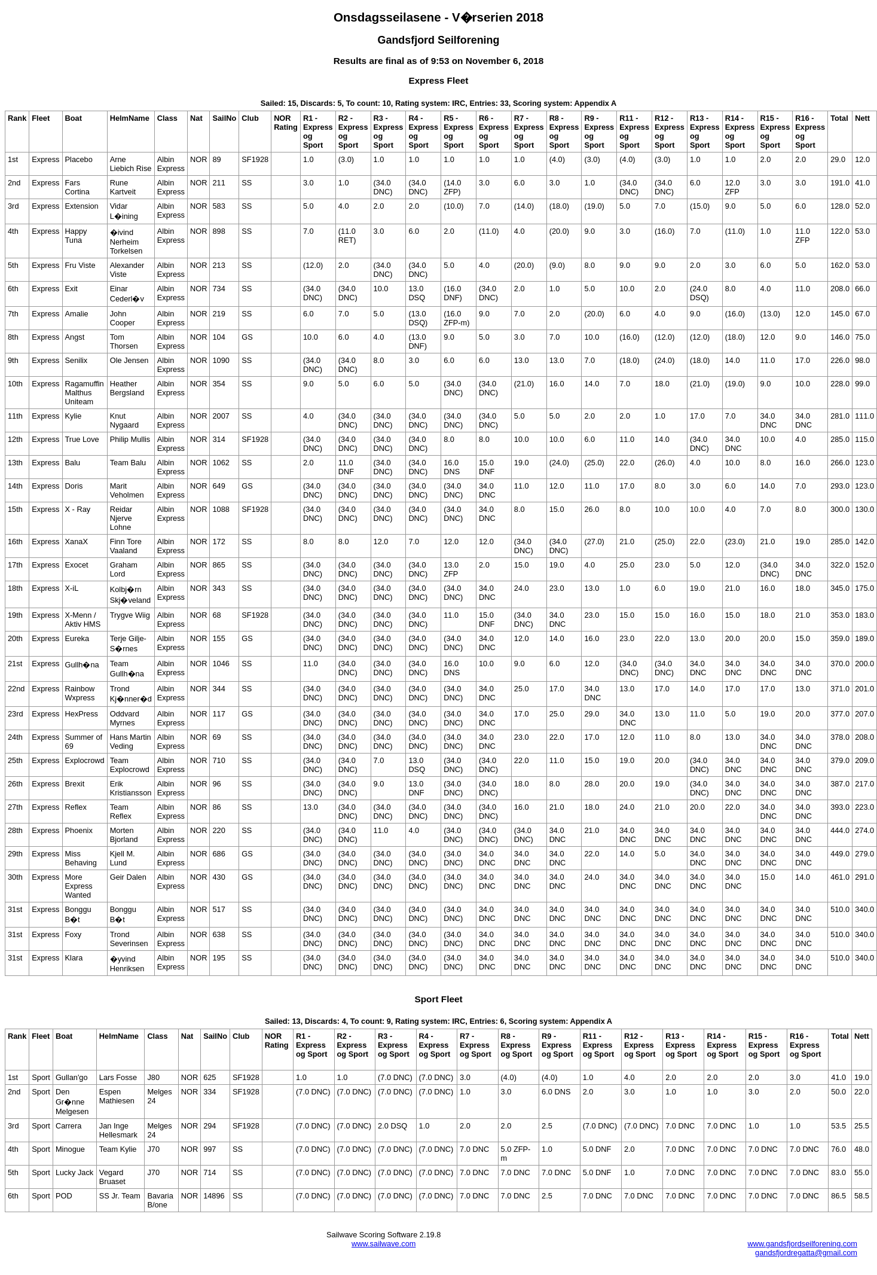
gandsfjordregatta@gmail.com (806, 1252)
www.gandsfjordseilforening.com (802, 1243)
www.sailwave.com (383, 1243)
